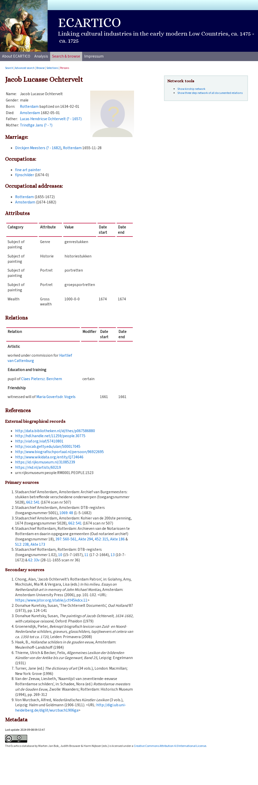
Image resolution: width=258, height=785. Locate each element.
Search (9, 68)
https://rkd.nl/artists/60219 (38, 467)
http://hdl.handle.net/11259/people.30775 (50, 436)
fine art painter (28, 170)
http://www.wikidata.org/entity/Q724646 (49, 457)
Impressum (94, 56)
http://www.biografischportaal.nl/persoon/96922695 (59, 452)
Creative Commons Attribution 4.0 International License (170, 746)
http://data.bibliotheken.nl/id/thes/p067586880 (55, 431)
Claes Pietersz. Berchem (41, 379)
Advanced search (25, 68)
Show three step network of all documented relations (210, 93)
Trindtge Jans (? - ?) (36, 125)
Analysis (41, 56)
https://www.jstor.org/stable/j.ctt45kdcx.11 (51, 600)
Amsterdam (30, 113)
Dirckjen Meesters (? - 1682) (38, 148)
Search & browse (66, 56)
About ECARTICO (16, 56)
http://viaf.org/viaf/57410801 (39, 441)
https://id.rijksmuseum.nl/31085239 (45, 462)
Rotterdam (29, 106)
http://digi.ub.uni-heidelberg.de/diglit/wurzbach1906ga (70, 707)
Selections (52, 68)
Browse (40, 68)
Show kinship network (191, 89)
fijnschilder (24, 175)
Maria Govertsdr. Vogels (56, 397)
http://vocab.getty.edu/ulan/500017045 (47, 446)
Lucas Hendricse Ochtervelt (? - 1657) (51, 119)
